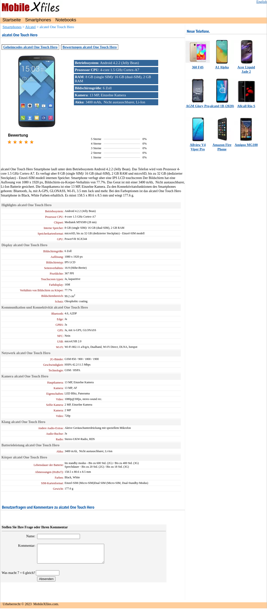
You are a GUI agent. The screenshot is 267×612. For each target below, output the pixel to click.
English (261, 2)
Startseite (11, 19)
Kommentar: (24, 545)
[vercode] (47, 576)
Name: (28, 536)
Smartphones (38, 19)
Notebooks (65, 19)
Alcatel (30, 27)
